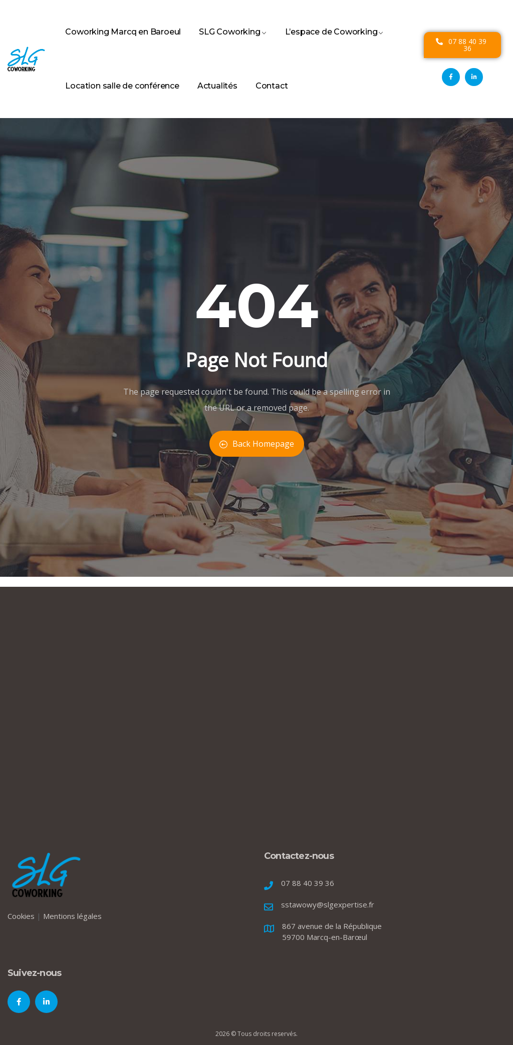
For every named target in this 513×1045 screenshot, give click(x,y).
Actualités (217, 97)
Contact (271, 97)
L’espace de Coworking (334, 43)
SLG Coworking (233, 43)
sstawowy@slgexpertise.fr (327, 904)
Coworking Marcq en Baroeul (123, 43)
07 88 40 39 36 (307, 883)
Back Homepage (256, 443)
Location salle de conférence (122, 97)
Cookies (21, 916)
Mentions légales (72, 916)
